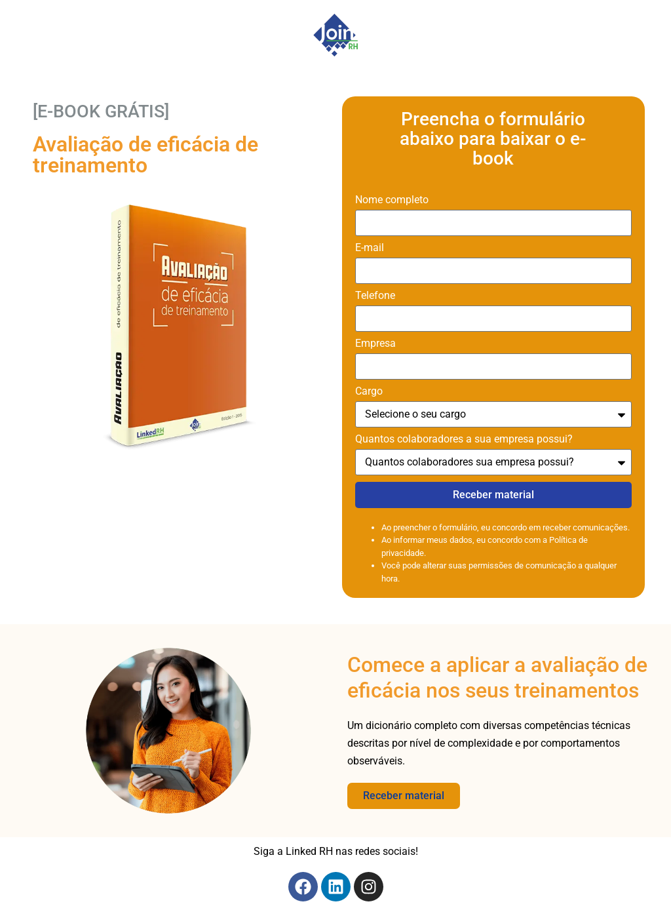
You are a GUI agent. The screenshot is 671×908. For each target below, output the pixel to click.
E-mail (369, 248)
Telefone (375, 296)
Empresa (375, 343)
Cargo (369, 391)
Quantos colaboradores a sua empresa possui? (464, 439)
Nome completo (392, 200)
